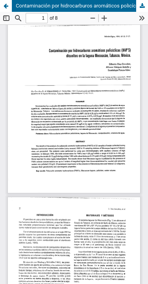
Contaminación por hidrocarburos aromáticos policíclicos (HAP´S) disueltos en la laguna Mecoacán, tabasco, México (82, 6)
